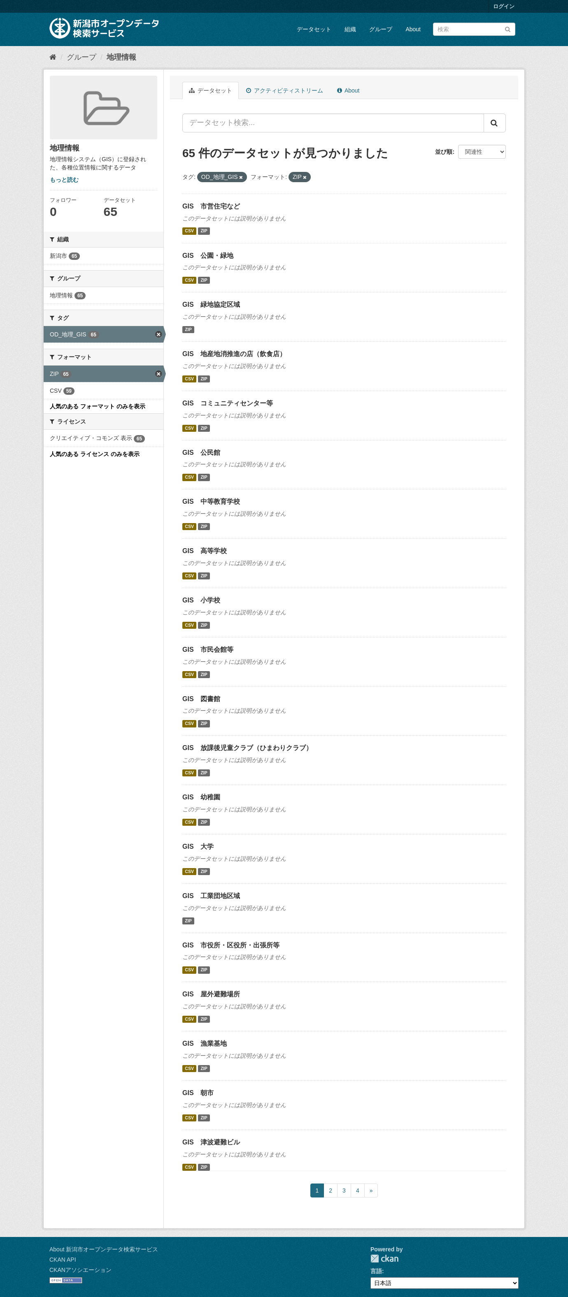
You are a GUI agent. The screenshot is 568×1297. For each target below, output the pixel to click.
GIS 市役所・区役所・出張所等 (230, 945)
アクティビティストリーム (284, 90)
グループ (380, 29)
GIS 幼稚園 (201, 797)
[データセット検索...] (333, 122)
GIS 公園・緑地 (207, 255)
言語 (376, 1271)
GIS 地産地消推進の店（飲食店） (234, 353)
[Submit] (507, 28)
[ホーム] (52, 57)
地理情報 (121, 57)
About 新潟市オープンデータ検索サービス (103, 1249)
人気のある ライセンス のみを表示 (95, 454)
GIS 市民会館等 (207, 649)
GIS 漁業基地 (204, 1043)
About (413, 29)
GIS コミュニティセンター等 (227, 403)
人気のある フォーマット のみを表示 (97, 406)
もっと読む (64, 179)
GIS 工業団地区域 (211, 895)
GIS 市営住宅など (211, 206)
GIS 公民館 (201, 452)
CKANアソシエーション (80, 1270)
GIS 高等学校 (204, 550)
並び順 (443, 151)
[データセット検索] (474, 29)
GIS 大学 (198, 846)
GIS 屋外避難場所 (211, 994)
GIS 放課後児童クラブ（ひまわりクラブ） (247, 747)
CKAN (384, 1258)
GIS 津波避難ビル (211, 1142)
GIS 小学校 (201, 600)
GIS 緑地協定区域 (211, 304)
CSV (189, 231)
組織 (350, 29)
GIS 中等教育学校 (211, 501)
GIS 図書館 (201, 698)
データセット (314, 29)
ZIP (203, 231)
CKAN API (62, 1259)
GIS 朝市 (198, 1092)
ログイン (503, 6)
